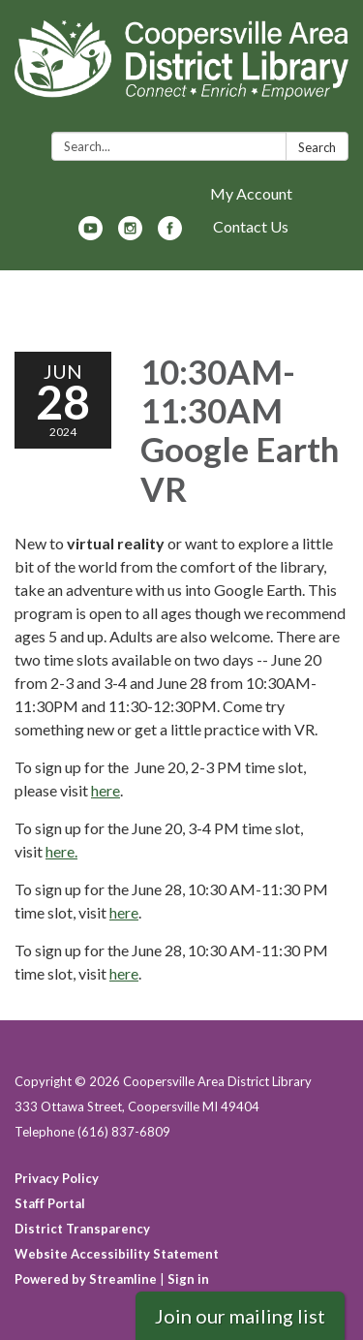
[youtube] (90, 234)
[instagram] (130, 234)
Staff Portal (50, 1203)
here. (61, 851)
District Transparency (82, 1228)
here (105, 790)
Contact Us (250, 226)
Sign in (188, 1279)
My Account (251, 193)
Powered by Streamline (86, 1279)
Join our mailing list (240, 1315)
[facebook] (170, 234)
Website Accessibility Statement (117, 1254)
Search (317, 147)
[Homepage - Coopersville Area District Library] (181, 69)
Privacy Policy (57, 1178)
